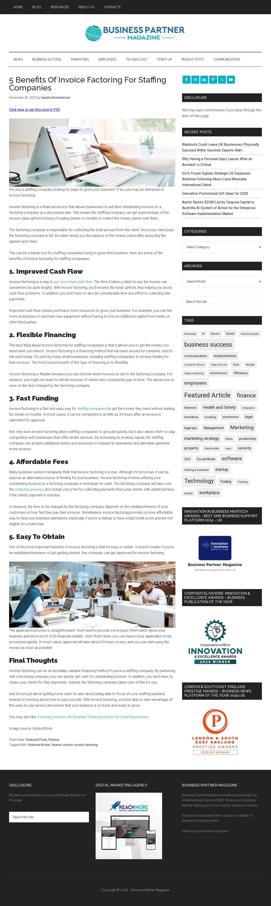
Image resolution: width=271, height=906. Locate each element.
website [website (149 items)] (188, 493)
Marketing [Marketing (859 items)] (242, 427)
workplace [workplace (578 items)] (209, 492)
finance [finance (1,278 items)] (246, 395)
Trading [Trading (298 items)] (225, 482)
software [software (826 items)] (232, 459)
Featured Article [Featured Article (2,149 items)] (207, 395)
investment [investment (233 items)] (231, 417)
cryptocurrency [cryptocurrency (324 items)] (225, 356)
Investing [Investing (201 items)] (210, 417)
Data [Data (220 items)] (236, 364)
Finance (53, 739)
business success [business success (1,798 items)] (208, 344)
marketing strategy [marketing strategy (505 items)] (201, 438)
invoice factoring (86, 745)
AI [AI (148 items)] (203, 333)
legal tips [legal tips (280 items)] (190, 428)
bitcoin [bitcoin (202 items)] (215, 333)
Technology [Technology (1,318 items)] (199, 481)
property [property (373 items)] (191, 448)
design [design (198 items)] (250, 364)
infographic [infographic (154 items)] (248, 408)
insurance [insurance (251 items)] (191, 417)
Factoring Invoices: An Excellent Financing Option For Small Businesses (93, 717)
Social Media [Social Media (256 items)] (206, 459)
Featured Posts (36, 739)
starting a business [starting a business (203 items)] (196, 470)
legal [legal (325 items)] (249, 417)
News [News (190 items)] (229, 438)
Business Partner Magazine (135, 33)
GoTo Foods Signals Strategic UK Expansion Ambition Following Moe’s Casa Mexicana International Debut (216, 179)
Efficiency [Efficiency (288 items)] (241, 373)
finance (56, 745)
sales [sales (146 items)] (228, 448)
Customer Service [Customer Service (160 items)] (194, 364)
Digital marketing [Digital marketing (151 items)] (194, 373)
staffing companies (92, 409)
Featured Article (39, 745)
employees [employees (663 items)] (195, 383)
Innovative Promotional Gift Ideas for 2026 (215, 193)
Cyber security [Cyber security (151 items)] (219, 364)
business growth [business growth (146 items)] (250, 333)
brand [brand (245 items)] (230, 333)
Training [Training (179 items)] (243, 481)
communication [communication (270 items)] (195, 356)
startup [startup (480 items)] (221, 469)
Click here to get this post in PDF (34, 110)
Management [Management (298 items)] (214, 428)
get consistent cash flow (73, 282)
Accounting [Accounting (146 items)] (190, 333)
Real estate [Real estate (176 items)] (212, 448)
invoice (68, 745)
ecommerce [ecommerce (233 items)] (218, 373)
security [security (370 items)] (244, 448)
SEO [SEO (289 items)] (187, 459)
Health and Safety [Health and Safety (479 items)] (219, 407)
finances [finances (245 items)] (190, 407)
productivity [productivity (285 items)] (247, 439)
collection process (29, 489)
